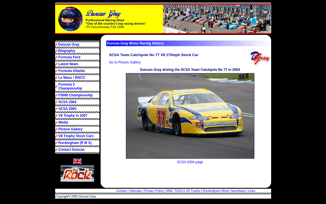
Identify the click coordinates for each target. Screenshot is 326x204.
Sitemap (135, 190)
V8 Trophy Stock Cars (76, 136)
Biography (66, 51)
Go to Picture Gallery (125, 62)
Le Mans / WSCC (72, 78)
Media (63, 122)
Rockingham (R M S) (75, 143)
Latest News (68, 64)
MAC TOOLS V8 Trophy (183, 190)
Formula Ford (69, 57)
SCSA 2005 (67, 109)
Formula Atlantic (72, 71)
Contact (121, 190)
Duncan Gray (69, 44)
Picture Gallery (71, 129)
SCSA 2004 (67, 102)
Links (251, 190)
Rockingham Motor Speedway (224, 190)
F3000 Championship (76, 95)
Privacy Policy (154, 190)
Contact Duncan (72, 150)
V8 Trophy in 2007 (73, 116)
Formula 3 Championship (70, 86)
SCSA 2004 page (190, 162)
